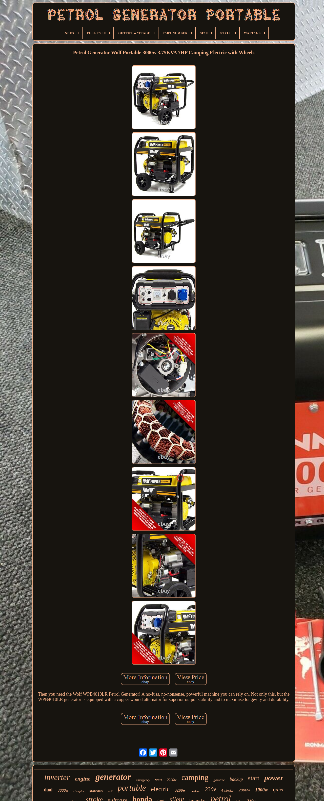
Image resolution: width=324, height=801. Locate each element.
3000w (63, 790)
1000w (261, 789)
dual (48, 789)
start (253, 778)
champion (78, 791)
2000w (244, 790)
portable (132, 787)
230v (210, 789)
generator (113, 777)
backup (236, 779)
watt (158, 780)
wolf (110, 791)
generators (96, 790)
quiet (278, 789)
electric (160, 789)
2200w (171, 780)
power (273, 777)
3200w (180, 790)
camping (195, 777)
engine (82, 778)
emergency (143, 780)
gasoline (219, 780)
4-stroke (227, 790)
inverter (57, 777)
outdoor (195, 791)
